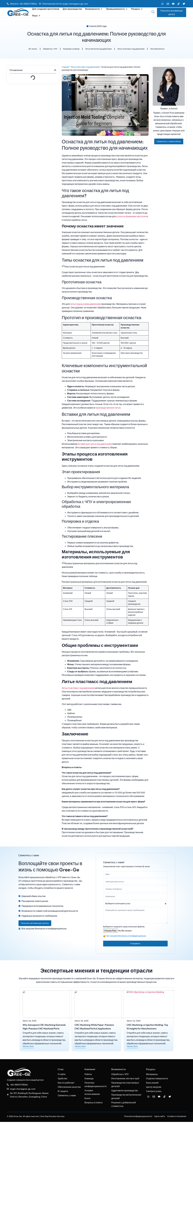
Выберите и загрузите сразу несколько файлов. (124, 1009)
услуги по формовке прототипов (132, 217)
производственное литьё (108, 451)
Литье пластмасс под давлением (132, 49)
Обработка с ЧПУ (47, 49)
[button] (55, 71)
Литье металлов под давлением (98, 49)
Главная (65, 67)
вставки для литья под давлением (95, 487)
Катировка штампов (69, 49)
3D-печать (29, 49)
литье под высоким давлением (85, 347)
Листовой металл (160, 49)
